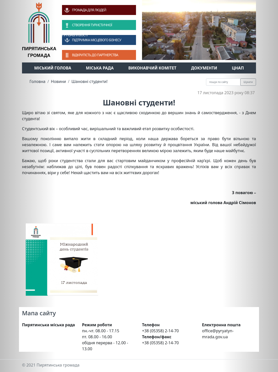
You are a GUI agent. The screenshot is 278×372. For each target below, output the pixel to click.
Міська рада (100, 68)
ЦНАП (238, 68)
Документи (204, 68)
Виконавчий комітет (152, 68)
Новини (58, 81)
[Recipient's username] (223, 82)
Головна (38, 81)
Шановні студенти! (90, 81)
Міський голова (52, 68)
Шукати (248, 82)
